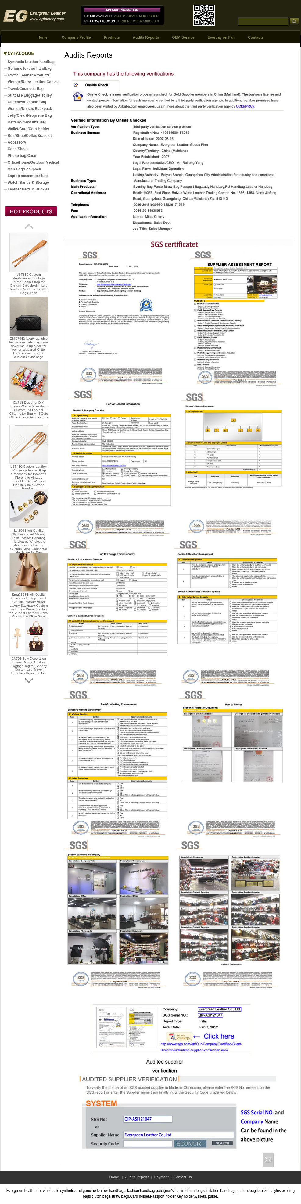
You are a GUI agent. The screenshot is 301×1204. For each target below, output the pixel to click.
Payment (161, 1177)
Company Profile (76, 37)
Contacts (255, 37)
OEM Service (183, 37)
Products (112, 37)
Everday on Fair (221, 37)
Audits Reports (146, 37)
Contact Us (183, 1177)
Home (42, 37)
